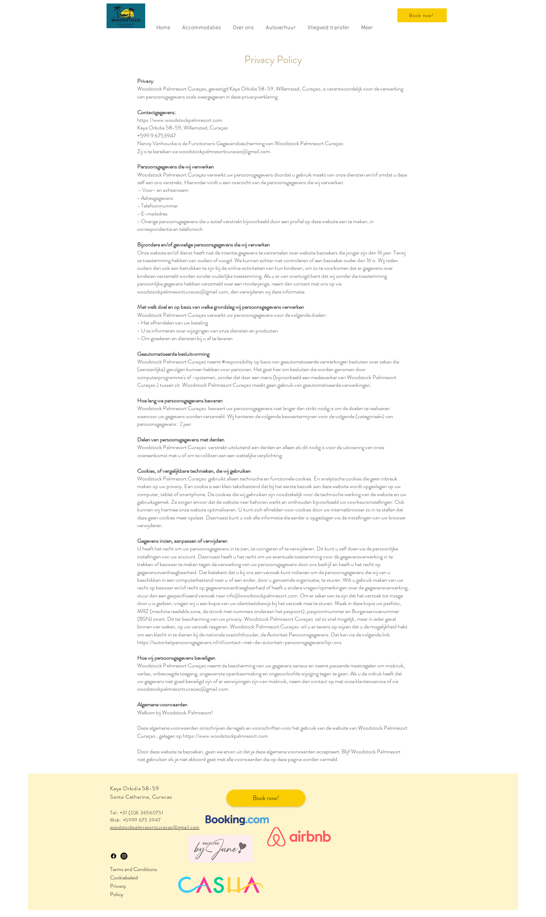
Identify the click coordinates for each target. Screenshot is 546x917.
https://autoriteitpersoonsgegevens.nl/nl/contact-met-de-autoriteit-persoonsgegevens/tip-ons (239, 642)
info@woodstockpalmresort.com (261, 595)
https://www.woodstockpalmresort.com (179, 120)
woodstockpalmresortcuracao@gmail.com (224, 151)
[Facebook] (113, 856)
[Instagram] (123, 856)
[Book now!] (422, 15)
